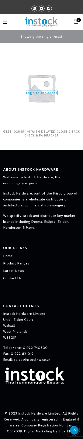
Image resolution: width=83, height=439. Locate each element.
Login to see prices (41, 93)
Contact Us (12, 278)
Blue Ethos (67, 431)
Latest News (13, 271)
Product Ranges (16, 263)
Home (8, 256)
